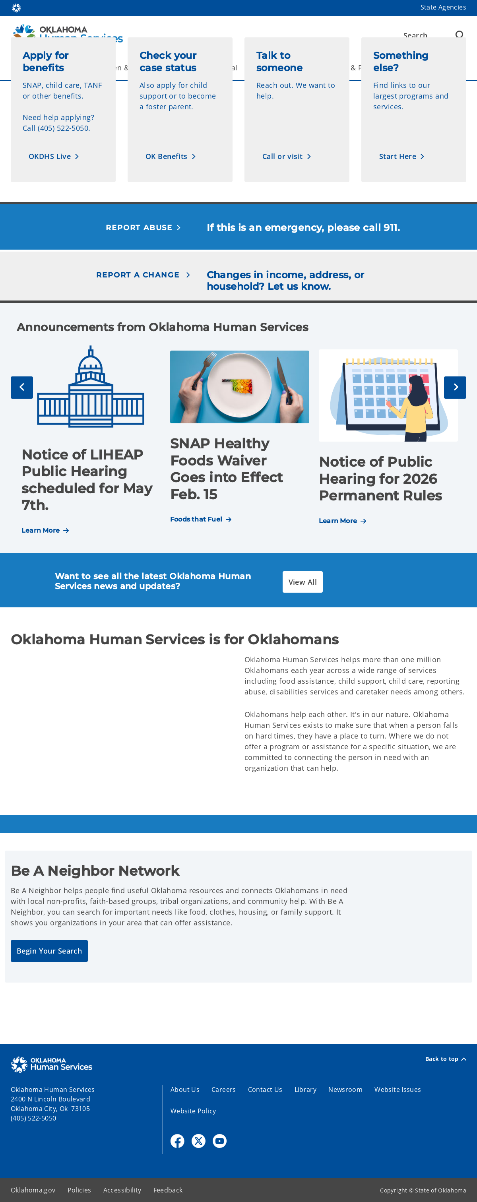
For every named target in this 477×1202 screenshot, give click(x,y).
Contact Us (265, 1089)
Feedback (168, 1190)
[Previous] (22, 387)
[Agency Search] (458, 35)
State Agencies (443, 7)
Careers (223, 1089)
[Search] (433, 35)
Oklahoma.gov (33, 1190)
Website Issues (397, 1089)
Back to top (445, 1059)
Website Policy (193, 1111)
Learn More (40, 530)
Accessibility (122, 1190)
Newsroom (345, 1089)
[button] (54, 156)
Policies (79, 1190)
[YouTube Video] (122, 716)
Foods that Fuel (196, 519)
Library (306, 1089)
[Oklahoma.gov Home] (16, 7)
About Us (185, 1089)
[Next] (455, 387)
